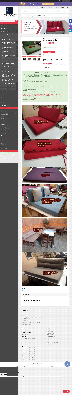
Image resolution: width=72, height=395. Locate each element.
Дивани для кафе (25, 315)
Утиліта (24, 98)
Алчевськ (29, 98)
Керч (42, 96)
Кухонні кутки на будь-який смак (8, 52)
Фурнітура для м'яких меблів (8, 86)
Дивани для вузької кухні (7, 39)
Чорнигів (25, 94)
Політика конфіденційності (51, 366)
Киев (24, 91)
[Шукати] (16, 21)
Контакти (56, 11)
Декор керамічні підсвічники (8, 36)
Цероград (55, 94)
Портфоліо (3, 25)
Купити (49, 52)
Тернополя (48, 95)
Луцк (28, 96)
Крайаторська (32, 96)
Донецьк (42, 91)
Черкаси (29, 94)
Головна (24, 11)
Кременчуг (35, 95)
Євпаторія (38, 98)
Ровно (51, 94)
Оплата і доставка (5, 105)
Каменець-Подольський (51, 98)
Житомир (34, 94)
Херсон (61, 93)
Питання (3, 102)
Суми (37, 94)
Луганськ (36, 93)
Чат (66, 391)
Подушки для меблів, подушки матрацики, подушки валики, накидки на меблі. (8, 75)
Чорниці (30, 95)
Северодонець (51, 96)
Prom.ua (42, 363)
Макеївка (50, 93)
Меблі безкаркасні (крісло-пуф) (8, 83)
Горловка (47, 94)
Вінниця (46, 93)
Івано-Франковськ (41, 95)
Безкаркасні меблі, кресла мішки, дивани (31, 322)
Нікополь (45, 96)
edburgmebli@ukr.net (5, 141)
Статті (2, 94)
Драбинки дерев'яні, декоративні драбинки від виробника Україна (8, 70)
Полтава (65, 93)
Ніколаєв (27, 93)
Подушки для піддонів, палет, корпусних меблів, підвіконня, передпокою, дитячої (8, 65)
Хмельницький (42, 94)
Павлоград (33, 98)
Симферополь (56, 93)
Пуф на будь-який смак (27, 320)
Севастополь (41, 93)
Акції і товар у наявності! (7, 34)
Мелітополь (38, 96)
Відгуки (2, 99)
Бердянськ (61, 96)
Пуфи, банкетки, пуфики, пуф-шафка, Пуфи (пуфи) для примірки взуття (8, 57)
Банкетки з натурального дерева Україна (7, 80)
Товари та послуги (5, 31)
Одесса (31, 91)
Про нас (2, 97)
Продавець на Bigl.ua (36, 364)
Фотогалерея (4, 28)
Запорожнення (48, 91)
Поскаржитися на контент (40, 366)
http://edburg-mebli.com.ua (6, 137)
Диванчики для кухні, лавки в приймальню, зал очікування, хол (8, 43)
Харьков (27, 91)
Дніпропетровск (36, 91)
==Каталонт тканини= (7, 88)
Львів (52, 91)
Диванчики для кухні (26, 324)
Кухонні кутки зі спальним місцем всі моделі (7, 48)
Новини (2, 91)
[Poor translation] (5, 374)
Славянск (57, 96)
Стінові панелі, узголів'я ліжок (8, 60)
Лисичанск (43, 98)
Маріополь (31, 93)
